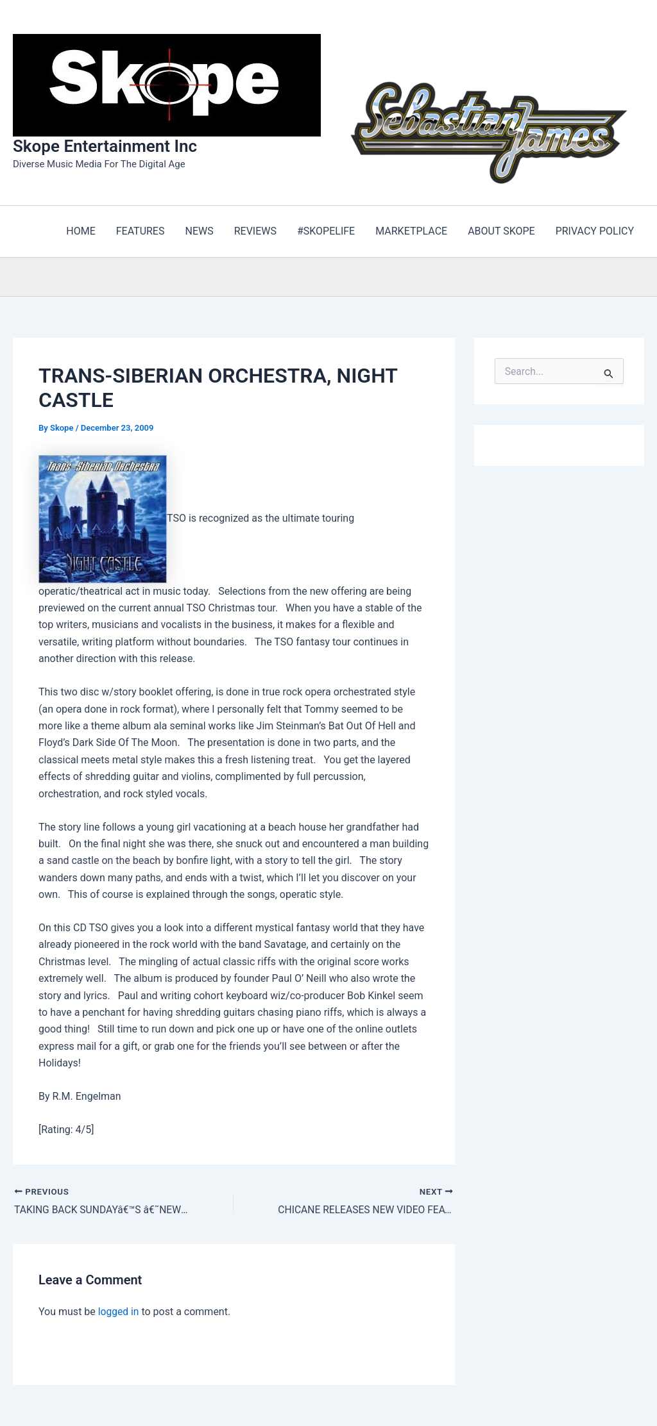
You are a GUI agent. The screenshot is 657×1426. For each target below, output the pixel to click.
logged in (119, 1312)
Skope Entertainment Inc (105, 146)
